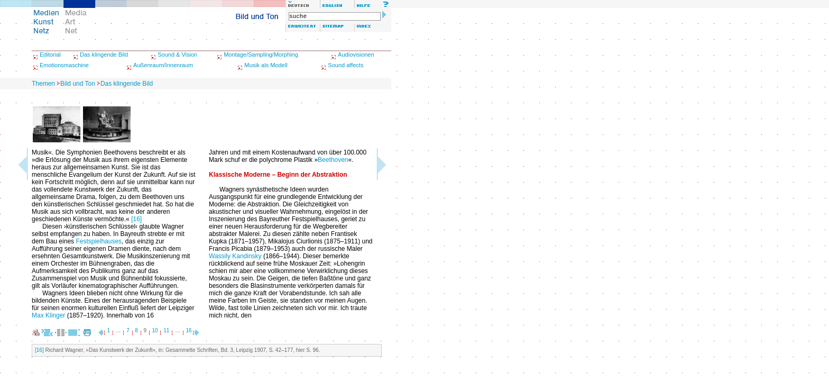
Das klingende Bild (104, 54)
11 (166, 330)
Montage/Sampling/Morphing (261, 54)
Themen (43, 83)
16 (189, 330)
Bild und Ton (77, 83)
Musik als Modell (265, 65)
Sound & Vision (177, 54)
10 (155, 330)
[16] (136, 219)
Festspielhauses (99, 241)
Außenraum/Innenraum (163, 65)
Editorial (50, 54)
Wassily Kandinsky (235, 256)
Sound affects (345, 65)
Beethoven (333, 160)
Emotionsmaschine (64, 65)
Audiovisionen (356, 54)
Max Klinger (48, 315)
